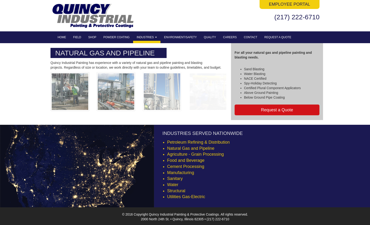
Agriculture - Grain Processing (195, 154)
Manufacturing (180, 172)
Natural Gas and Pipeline (190, 148)
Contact (250, 37)
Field (77, 37)
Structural (176, 190)
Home (62, 37)
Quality (210, 37)
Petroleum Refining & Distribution (198, 142)
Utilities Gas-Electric (186, 196)
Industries (147, 37)
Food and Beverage (185, 160)
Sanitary (175, 178)
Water (172, 184)
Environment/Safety (180, 37)
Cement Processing (185, 166)
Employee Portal (289, 4)
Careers (230, 37)
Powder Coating (116, 37)
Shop (92, 37)
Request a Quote (277, 37)
